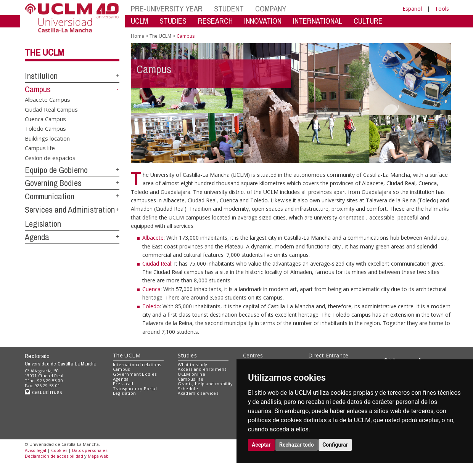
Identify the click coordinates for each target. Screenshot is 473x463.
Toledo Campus (45, 128)
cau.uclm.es (43, 392)
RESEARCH (215, 21)
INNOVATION (263, 21)
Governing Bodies (53, 183)
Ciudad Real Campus (51, 109)
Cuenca (151, 289)
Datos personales (89, 450)
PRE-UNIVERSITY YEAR (167, 8)
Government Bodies (135, 374)
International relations (137, 364)
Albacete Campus (47, 99)
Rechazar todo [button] (296, 445)
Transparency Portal (135, 388)
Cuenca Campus (45, 119)
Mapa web (98, 456)
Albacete (153, 237)
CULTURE (368, 21)
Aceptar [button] (261, 445)
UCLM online (191, 374)
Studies (187, 355)
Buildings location (47, 138)
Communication (49, 196)
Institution (41, 76)
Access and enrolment (202, 369)
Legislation (43, 223)
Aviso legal (35, 450)
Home (137, 36)
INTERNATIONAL (317, 21)
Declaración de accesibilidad (54, 456)
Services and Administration (70, 209)
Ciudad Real (156, 263)
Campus (38, 89)
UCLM (139, 21)
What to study (192, 364)
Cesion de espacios (50, 157)
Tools (442, 8)
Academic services (198, 393)
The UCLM (44, 52)
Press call (123, 383)
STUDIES (173, 21)
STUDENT (229, 8)
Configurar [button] (335, 445)
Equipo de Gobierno (56, 170)
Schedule (188, 388)
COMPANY (270, 8)
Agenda (37, 237)
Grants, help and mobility (205, 383)
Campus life (40, 148)
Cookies (59, 450)
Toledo (151, 306)
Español (412, 8)
